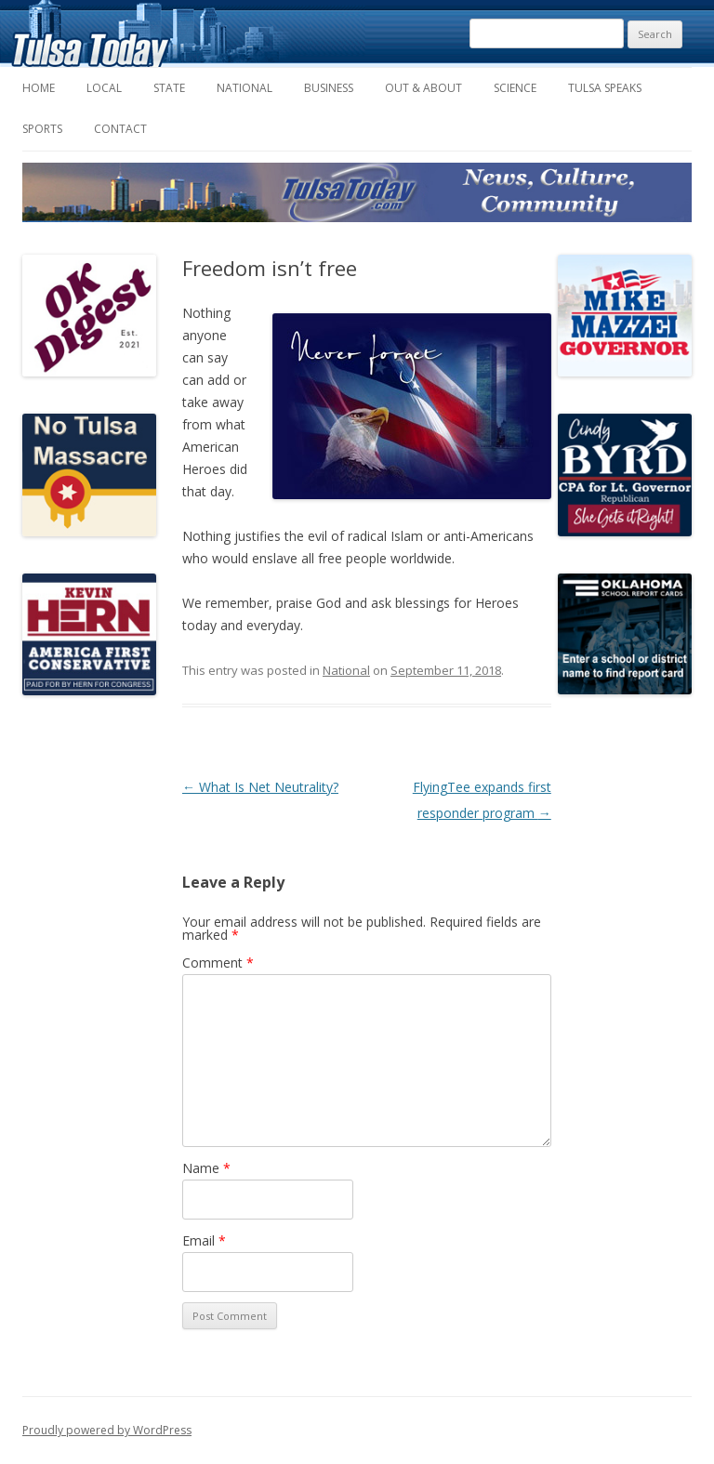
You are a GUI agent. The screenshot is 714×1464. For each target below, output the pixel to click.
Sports (42, 129)
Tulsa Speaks (604, 88)
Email (204, 1240)
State (169, 88)
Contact (120, 129)
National (244, 88)
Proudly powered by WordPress (107, 1430)
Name (206, 1168)
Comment (218, 962)
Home (38, 88)
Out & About (423, 88)
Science (515, 88)
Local (104, 88)
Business (328, 88)
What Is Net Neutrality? (260, 787)
